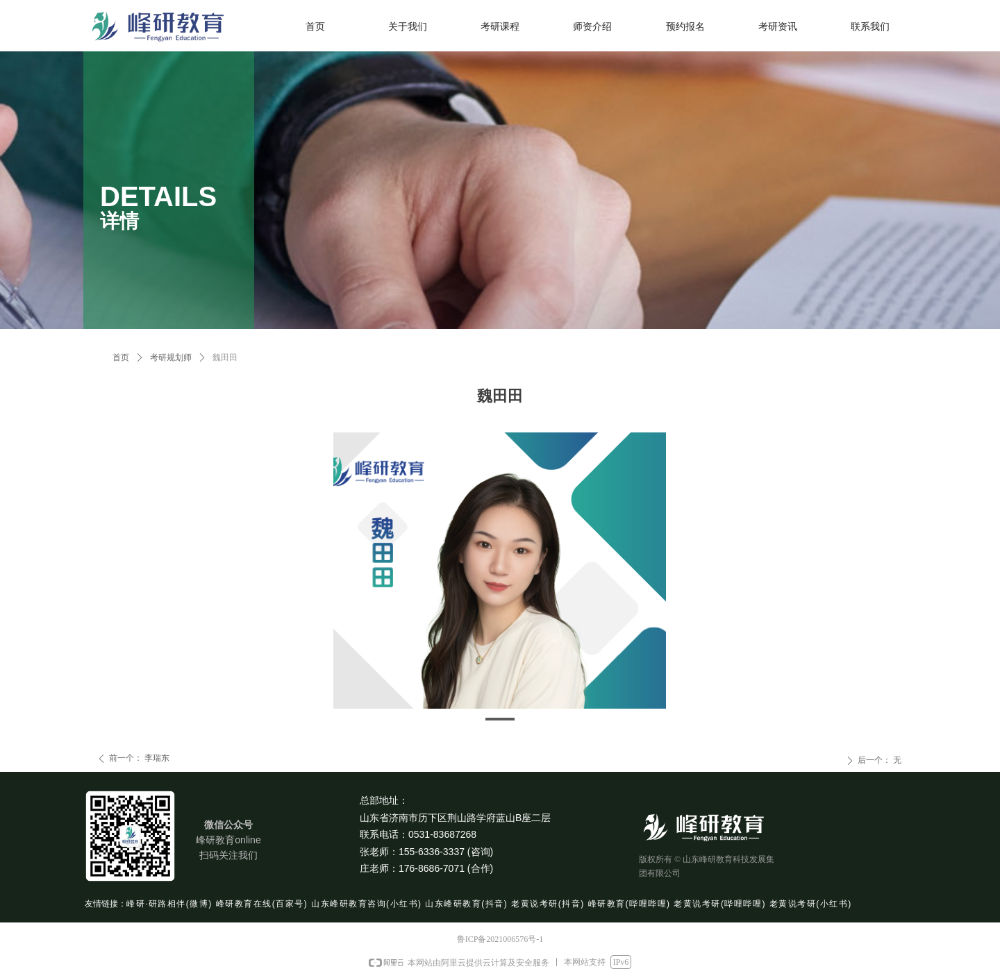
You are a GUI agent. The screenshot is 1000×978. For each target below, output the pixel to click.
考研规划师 (171, 357)
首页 (120, 357)
